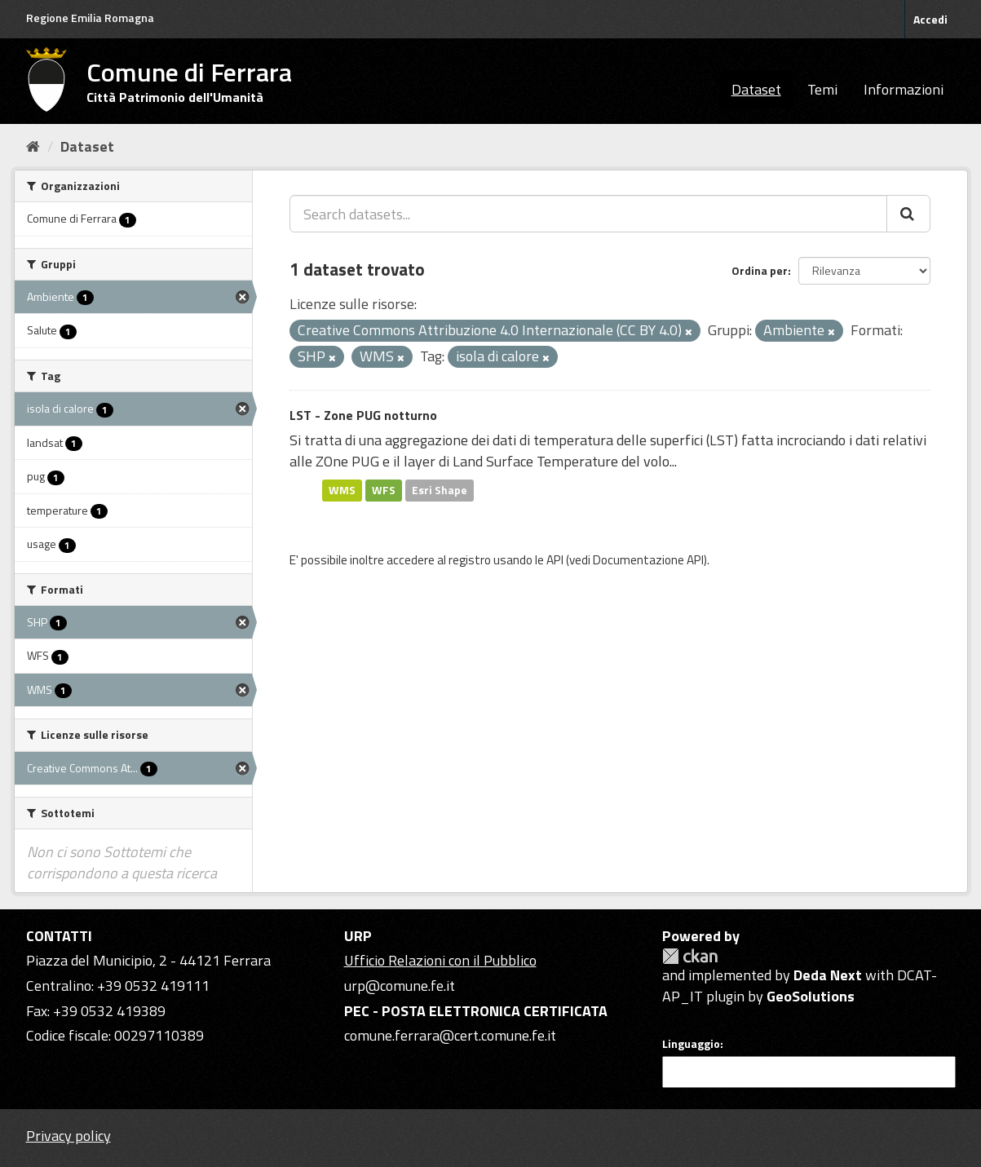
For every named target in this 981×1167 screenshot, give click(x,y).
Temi (822, 89)
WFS (383, 490)
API (554, 559)
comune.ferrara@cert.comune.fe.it (450, 1035)
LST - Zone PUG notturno (363, 415)
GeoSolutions (811, 996)
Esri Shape (439, 490)
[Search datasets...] (588, 213)
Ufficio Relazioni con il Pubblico (440, 960)
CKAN (690, 956)
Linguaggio (691, 1044)
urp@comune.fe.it (399, 986)
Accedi (930, 19)
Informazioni (903, 89)
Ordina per (759, 270)
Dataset (756, 89)
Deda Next (827, 975)
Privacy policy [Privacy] (68, 1136)
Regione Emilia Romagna (90, 17)
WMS (342, 490)
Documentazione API (648, 559)
